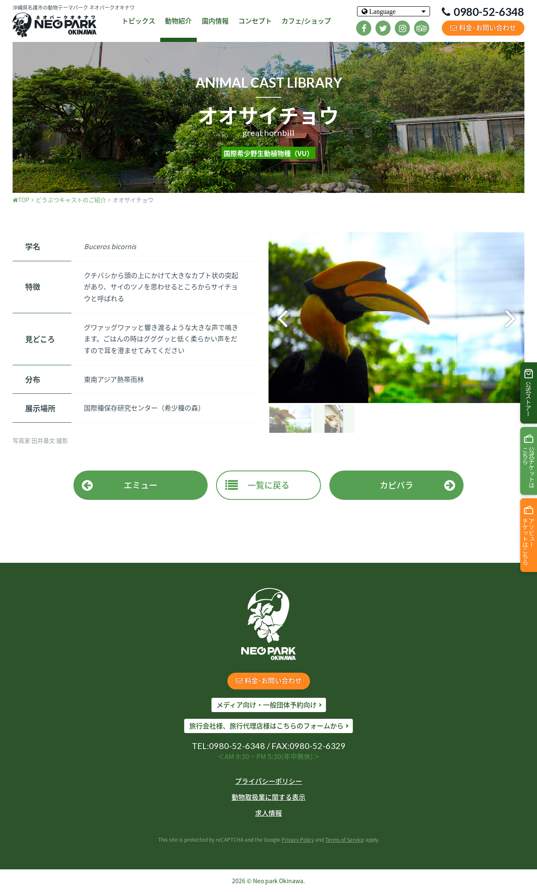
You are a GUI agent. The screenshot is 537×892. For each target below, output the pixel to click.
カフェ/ (306, 21)
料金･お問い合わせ (483, 27)
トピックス (138, 21)
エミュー (119, 485)
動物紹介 (178, 21)
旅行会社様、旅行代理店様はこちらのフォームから (266, 725)
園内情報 (215, 21)
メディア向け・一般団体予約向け (266, 705)
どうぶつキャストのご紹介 (71, 199)
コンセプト (255, 21)
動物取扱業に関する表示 (268, 797)
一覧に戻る (257, 485)
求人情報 (268, 813)
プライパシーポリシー (268, 781)
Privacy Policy (298, 839)
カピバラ (417, 485)
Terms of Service (344, 839)
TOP (21, 199)
